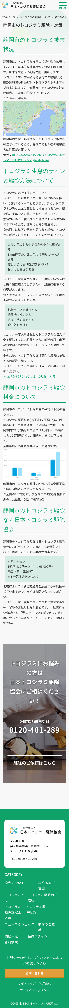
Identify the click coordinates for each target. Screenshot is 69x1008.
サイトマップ (27, 983)
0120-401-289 (34, 729)
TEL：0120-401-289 (23, 858)
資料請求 (11, 942)
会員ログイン (37, 936)
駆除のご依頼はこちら (34, 763)
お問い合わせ (44, 591)
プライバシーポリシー (34, 990)
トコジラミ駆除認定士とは (13, 912)
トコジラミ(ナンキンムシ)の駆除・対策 (29, 376)
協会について (14, 882)
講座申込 (11, 936)
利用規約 (45, 983)
